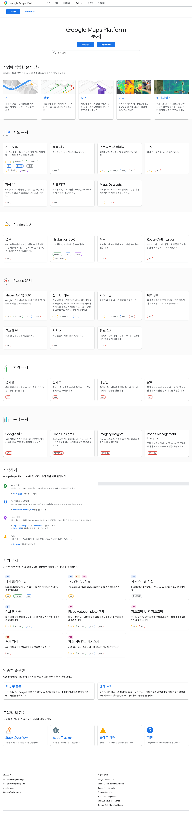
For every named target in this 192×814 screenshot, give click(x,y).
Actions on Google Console (109, 796)
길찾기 (14, 535)
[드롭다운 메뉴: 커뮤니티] (108, 3)
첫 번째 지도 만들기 (20, 501)
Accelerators (8, 788)
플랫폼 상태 (107, 738)
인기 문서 (10, 560)
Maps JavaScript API (21, 526)
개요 (48, 3)
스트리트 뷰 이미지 (112, 147)
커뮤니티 (101, 3)
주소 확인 (11, 331)
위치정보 (153, 295)
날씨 (150, 382)
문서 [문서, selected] (77, 3)
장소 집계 (106, 331)
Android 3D (31, 162)
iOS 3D (19, 166)
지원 (150, 738)
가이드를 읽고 (18, 494)
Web (9, 453)
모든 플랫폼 (137, 596)
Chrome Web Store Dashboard (110, 805)
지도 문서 (20, 132)
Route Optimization (161, 239)
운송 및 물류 (13, 687)
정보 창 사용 (13, 612)
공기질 (9, 382)
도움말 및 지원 (14, 713)
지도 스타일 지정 (142, 581)
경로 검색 (11, 642)
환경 (122, 98)
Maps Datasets (111, 185)
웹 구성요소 (11, 170)
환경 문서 (20, 367)
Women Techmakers (12, 792)
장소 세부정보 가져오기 (83, 642)
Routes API (17, 544)
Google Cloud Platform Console (111, 784)
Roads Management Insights (161, 436)
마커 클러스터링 (16, 581)
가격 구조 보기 (106, 44)
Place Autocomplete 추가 (86, 612)
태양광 (104, 382)
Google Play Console (106, 788)
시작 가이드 (16, 485)
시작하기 (13, 11)
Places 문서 (22, 280)
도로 (103, 239)
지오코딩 (105, 295)
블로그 (90, 3)
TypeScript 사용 (79, 581)
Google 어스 (14, 434)
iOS (9, 166)
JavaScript (17, 510)
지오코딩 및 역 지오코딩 (147, 612)
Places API (37, 526)
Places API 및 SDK (18, 295)
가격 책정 (67, 3)
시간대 (57, 331)
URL (55, 170)
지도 (8, 98)
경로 (46, 98)
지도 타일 (59, 185)
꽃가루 (57, 382)
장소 (84, 98)
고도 (150, 147)
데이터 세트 (58, 453)
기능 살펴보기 (85, 44)
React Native (59, 258)
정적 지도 (59, 147)
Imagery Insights (111, 434)
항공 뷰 (10, 185)
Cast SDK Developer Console (109, 801)
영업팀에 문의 (30, 11)
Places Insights (63, 434)
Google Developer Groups (13, 779)
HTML (30, 166)
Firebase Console (105, 792)
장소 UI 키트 (61, 295)
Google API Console (106, 779)
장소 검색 (15, 517)
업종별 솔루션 (14, 670)
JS (8, 162)
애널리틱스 (163, 98)
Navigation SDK (64, 239)
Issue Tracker (62, 738)
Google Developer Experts (14, 784)
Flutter (24, 170)
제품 (57, 3)
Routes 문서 (23, 224)
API (132, 170)
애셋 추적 (106, 687)
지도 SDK (11, 147)
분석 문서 (20, 419)
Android (18, 162)
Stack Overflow (16, 738)
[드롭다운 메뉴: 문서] (82, 3)
